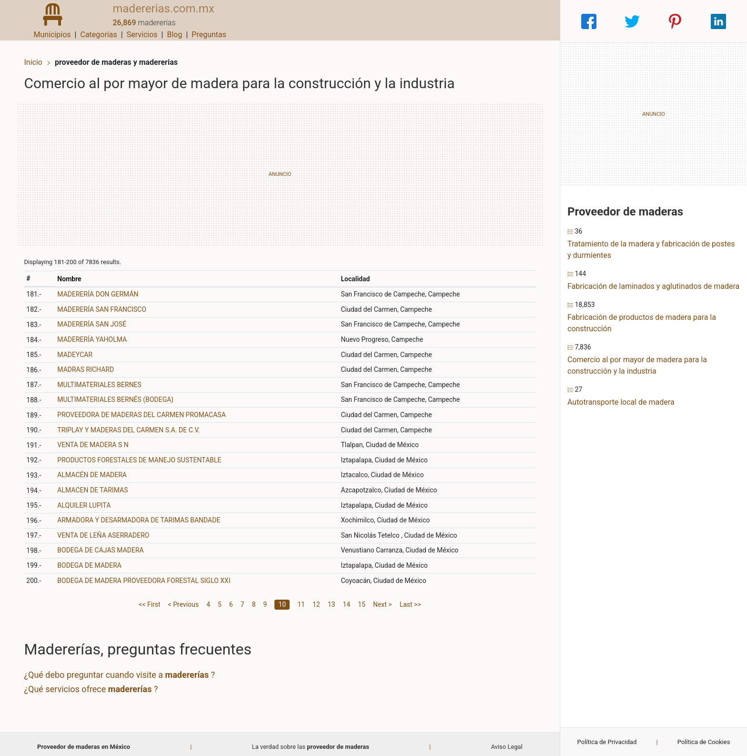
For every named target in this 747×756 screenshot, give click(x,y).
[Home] (47, 20)
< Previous (183, 599)
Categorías (424, 21)
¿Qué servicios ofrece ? (97, 684)
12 (316, 599)
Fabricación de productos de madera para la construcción (641, 323)
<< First (149, 599)
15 (361, 599)
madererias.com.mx (151, 15)
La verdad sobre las (310, 741)
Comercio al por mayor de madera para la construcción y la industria (637, 365)
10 (282, 599)
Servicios (468, 21)
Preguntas (535, 21)
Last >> (410, 599)
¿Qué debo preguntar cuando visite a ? (125, 670)
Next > (382, 599)
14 (346, 599)
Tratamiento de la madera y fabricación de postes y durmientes (651, 249)
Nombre (74, 273)
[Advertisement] (280, 169)
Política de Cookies (703, 742)
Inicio (39, 56)
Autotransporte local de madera (621, 402)
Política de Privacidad (607, 742)
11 (301, 599)
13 (331, 599)
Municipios (378, 21)
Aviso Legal (506, 741)
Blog (500, 21)
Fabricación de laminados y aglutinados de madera (653, 286)
